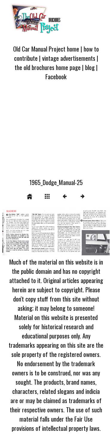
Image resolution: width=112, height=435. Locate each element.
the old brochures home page (48, 67)
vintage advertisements (68, 58)
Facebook (56, 76)
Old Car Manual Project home (46, 48)
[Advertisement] (56, 133)
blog (90, 67)
